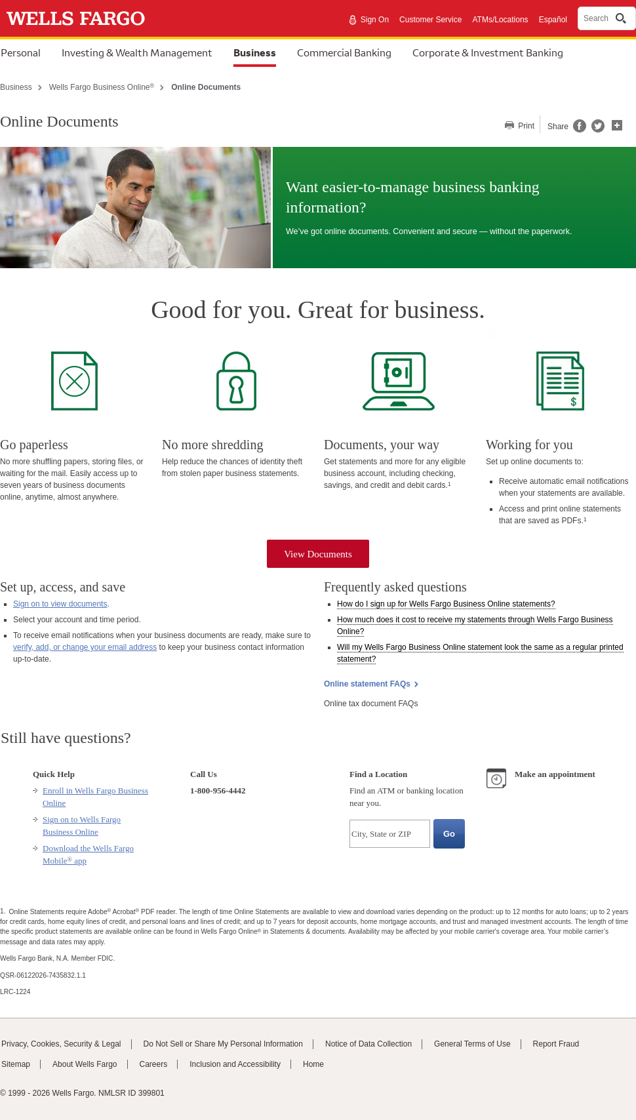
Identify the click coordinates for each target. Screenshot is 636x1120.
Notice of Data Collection (368, 1044)
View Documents (318, 554)
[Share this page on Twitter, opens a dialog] (595, 129)
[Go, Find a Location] (449, 834)
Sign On (375, 19)
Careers (154, 1064)
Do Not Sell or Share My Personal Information (223, 1044)
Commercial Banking (344, 52)
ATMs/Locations (500, 19)
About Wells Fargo (84, 1064)
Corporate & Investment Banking (487, 52)
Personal (21, 52)
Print (525, 125)
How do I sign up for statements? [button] (446, 604)
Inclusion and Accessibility (235, 1064)
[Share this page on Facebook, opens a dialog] (578, 129)
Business (254, 52)
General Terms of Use (472, 1044)
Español (553, 19)
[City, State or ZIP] (389, 834)
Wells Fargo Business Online (101, 87)
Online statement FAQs (367, 684)
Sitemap (15, 1064)
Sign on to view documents (60, 604)
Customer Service (430, 19)
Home (313, 1064)
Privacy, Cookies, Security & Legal (61, 1044)
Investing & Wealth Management (137, 52)
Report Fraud (556, 1044)
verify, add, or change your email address (85, 647)
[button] (617, 123)
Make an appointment (555, 774)
